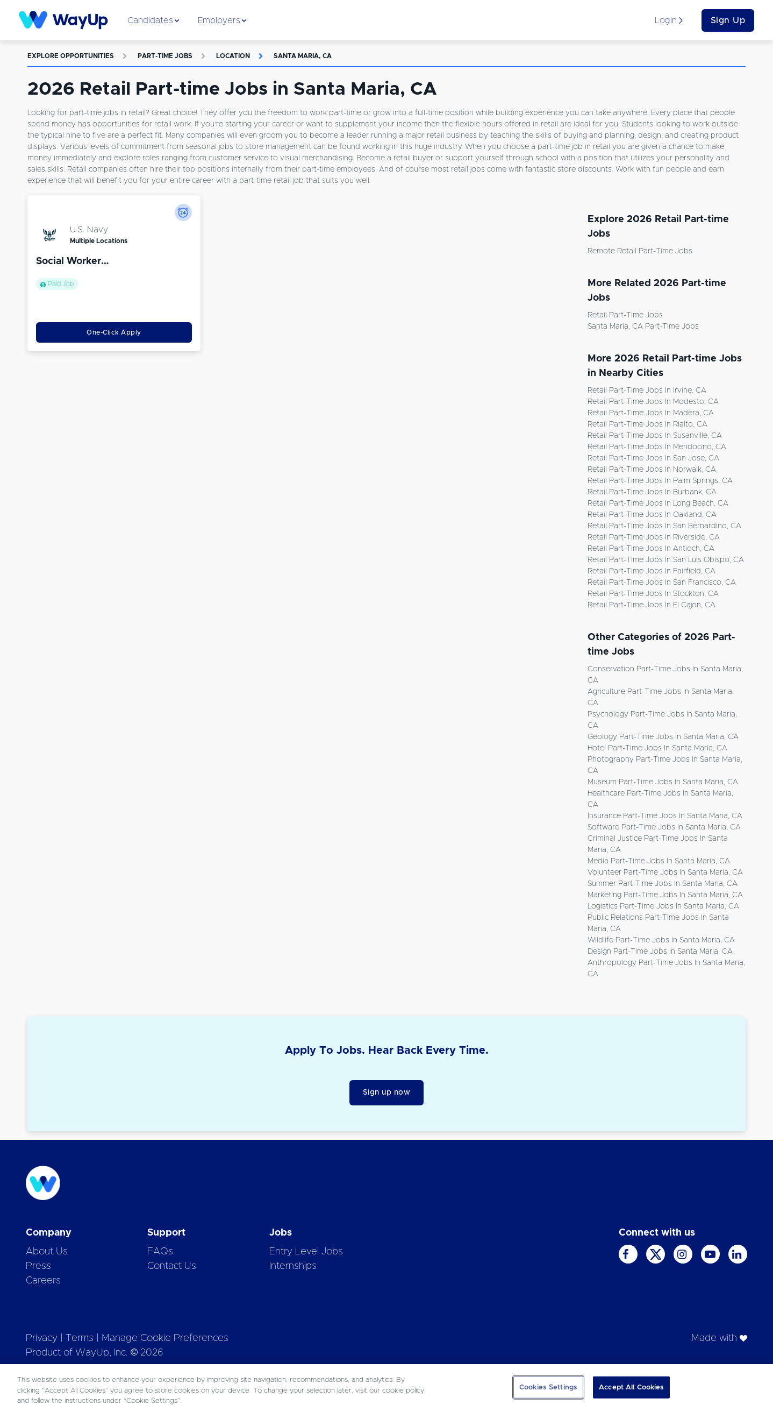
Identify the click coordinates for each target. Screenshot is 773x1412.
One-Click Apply (114, 332)
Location (233, 56)
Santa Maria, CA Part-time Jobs (643, 326)
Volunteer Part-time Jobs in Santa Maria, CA (665, 872)
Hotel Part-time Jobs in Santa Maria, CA (657, 748)
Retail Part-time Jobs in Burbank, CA (652, 492)
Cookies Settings (548, 1386)
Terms (80, 1338)
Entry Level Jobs (306, 1252)
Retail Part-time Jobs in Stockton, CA (653, 594)
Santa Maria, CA (303, 56)
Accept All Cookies (631, 1386)
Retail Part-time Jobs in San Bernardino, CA (664, 526)
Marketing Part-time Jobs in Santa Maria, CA (665, 895)
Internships (293, 1266)
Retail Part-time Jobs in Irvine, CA (647, 390)
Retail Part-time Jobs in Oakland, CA (652, 515)
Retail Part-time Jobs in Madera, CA (651, 413)
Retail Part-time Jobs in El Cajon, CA (651, 605)
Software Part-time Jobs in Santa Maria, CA (664, 827)
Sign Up (728, 20)
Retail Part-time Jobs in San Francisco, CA (662, 582)
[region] (386, 1388)
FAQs (160, 1252)
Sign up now (387, 1092)
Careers (43, 1281)
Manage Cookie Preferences (165, 1338)
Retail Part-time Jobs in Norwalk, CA (652, 469)
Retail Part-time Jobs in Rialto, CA (647, 424)
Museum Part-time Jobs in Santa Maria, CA (663, 782)
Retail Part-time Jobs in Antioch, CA (651, 548)
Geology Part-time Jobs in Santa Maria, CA (663, 737)
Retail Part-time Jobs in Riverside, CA (654, 537)
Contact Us (171, 1266)
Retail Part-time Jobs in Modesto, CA (653, 402)
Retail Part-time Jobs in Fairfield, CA (651, 571)
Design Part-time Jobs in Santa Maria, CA (660, 951)
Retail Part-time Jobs (625, 315)
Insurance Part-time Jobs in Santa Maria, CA (665, 816)
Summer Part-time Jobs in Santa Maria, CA (663, 884)
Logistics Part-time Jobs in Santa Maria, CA (663, 906)
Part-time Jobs (165, 56)
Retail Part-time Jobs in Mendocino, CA (657, 447)
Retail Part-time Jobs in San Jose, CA (653, 458)
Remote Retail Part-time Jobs (640, 251)
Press (38, 1266)
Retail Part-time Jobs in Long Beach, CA (658, 503)
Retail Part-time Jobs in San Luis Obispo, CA (666, 560)
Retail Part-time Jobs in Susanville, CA (655, 435)
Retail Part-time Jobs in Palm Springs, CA (660, 481)
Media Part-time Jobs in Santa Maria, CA (659, 861)
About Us (47, 1252)
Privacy (42, 1338)
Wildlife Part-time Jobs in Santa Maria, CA (661, 940)
